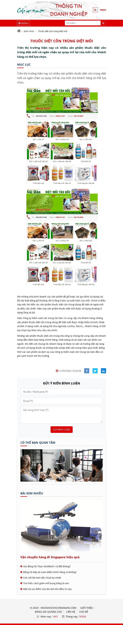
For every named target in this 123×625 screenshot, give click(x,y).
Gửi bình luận (61, 429)
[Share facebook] (86, 370)
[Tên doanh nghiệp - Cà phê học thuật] (61, 480)
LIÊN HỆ (70, 611)
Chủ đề (83, 611)
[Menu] (23, 23)
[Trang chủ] (19, 31)
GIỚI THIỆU (86, 607)
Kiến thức (29, 31)
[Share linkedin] (103, 370)
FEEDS (103, 9)
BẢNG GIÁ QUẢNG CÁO (48, 611)
